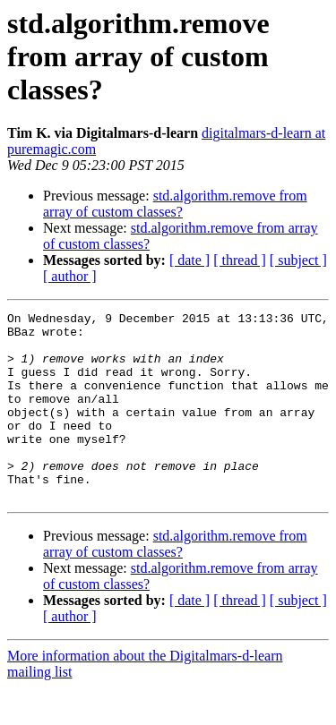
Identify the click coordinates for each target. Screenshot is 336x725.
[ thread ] (239, 260)
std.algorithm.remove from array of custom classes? (175, 203)
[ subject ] (298, 260)
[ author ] (70, 276)
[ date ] (189, 260)
